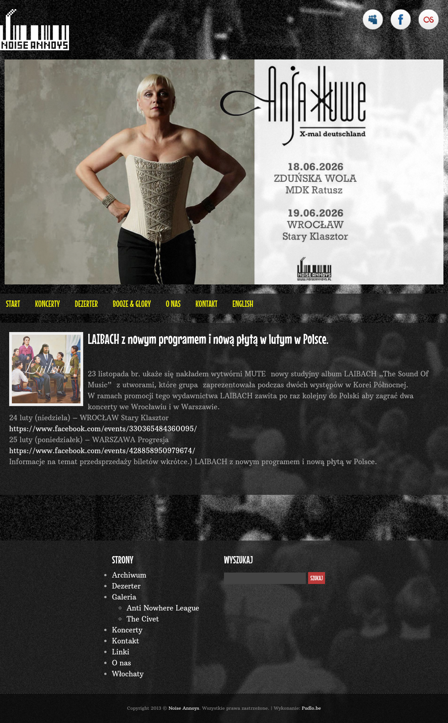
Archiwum (129, 575)
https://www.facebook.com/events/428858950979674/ (102, 450)
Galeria (124, 597)
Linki (120, 652)
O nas (173, 303)
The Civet (143, 619)
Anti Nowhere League (163, 608)
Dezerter (86, 303)
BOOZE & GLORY (132, 303)
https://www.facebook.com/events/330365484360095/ (103, 428)
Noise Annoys (184, 708)
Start (13, 303)
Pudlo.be (311, 708)
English (242, 303)
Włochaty (128, 673)
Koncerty (47, 303)
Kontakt (207, 303)
